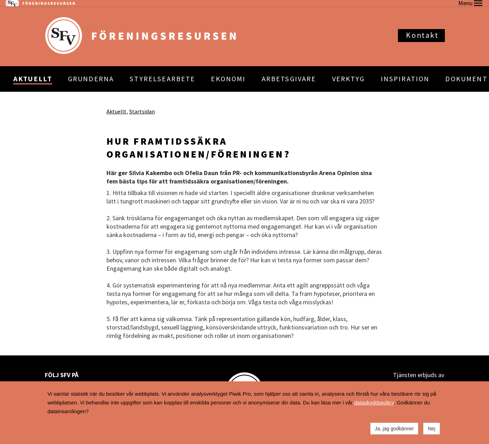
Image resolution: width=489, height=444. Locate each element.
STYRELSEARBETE (162, 72)
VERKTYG (348, 72)
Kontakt (422, 29)
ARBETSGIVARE (289, 72)
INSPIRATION (405, 72)
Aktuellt (116, 104)
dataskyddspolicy (374, 402)
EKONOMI (228, 72)
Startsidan (142, 104)
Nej (431, 428)
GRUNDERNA (91, 72)
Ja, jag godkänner (394, 428)
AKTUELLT (32, 72)
